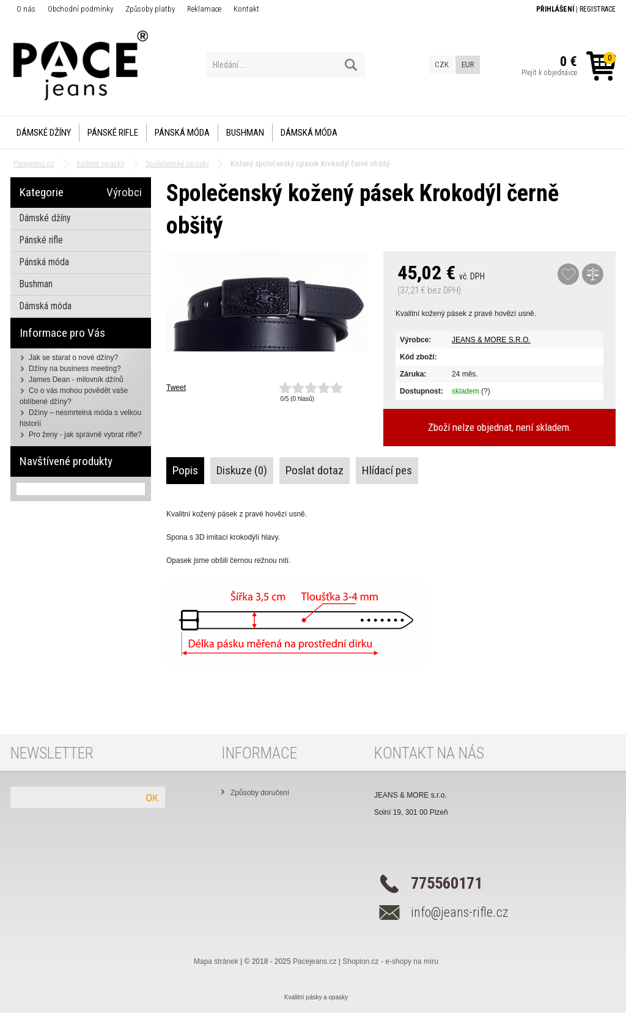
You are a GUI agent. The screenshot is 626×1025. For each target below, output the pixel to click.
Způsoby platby (150, 8)
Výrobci (124, 192)
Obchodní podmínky (80, 8)
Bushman (245, 132)
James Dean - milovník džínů (76, 379)
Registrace (598, 9)
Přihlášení (555, 9)
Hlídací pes (387, 470)
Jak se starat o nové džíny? (73, 357)
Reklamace (204, 8)
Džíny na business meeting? (75, 368)
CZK (442, 64)
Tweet (176, 387)
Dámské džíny (44, 132)
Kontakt (246, 8)
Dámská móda (309, 132)
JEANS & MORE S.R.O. (491, 340)
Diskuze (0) (241, 470)
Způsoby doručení (259, 792)
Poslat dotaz (314, 470)
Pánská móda (182, 132)
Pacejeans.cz (314, 961)
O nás (26, 8)
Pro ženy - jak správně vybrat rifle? (85, 434)
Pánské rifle (112, 132)
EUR (468, 64)
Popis (185, 470)
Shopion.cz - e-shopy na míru (390, 961)
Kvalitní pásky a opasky (316, 997)
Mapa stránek (216, 961)
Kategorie (42, 192)
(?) (485, 391)
